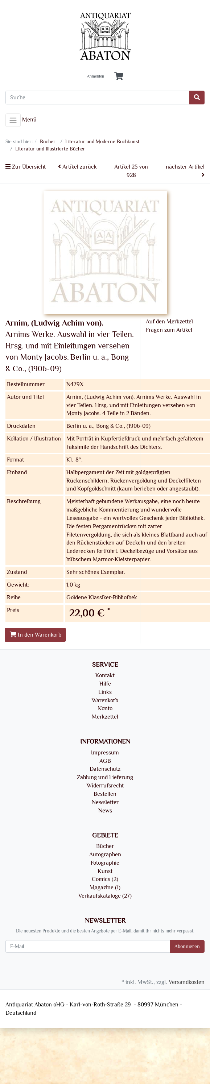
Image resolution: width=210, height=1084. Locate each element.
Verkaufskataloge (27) (105, 896)
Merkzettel (105, 716)
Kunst (105, 871)
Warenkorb (105, 700)
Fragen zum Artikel (169, 330)
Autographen (105, 854)
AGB (105, 761)
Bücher (105, 846)
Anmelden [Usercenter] (95, 76)
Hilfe (105, 683)
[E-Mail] (87, 946)
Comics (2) (105, 879)
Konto (105, 708)
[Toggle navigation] (13, 120)
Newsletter (105, 802)
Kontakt (105, 675)
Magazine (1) (105, 887)
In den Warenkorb (35, 635)
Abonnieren (187, 946)
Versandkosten (187, 982)
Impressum (105, 752)
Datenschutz (105, 769)
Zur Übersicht (25, 167)
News (105, 810)
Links (105, 692)
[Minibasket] (119, 76)
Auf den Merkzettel (169, 321)
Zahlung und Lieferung (105, 777)
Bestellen (105, 794)
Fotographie (105, 863)
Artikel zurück (77, 167)
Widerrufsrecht (105, 785)
